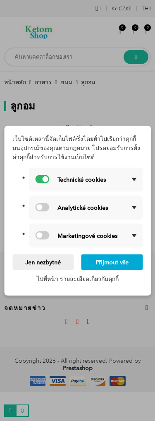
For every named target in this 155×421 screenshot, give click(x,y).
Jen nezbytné (43, 262)
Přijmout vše (112, 262)
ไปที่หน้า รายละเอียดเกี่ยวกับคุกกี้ (78, 278)
